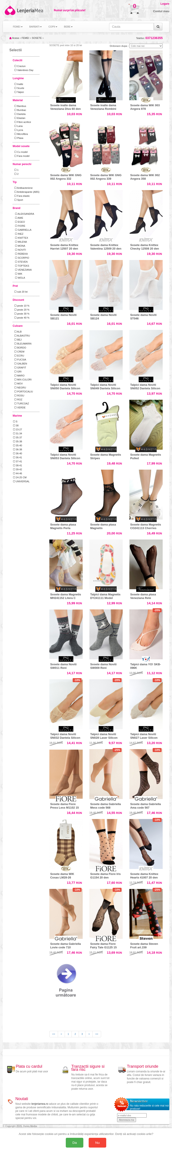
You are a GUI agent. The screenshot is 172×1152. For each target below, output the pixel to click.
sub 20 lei (20, 291)
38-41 (17, 465)
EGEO (19, 222)
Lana (18, 126)
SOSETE (37, 38)
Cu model (20, 152)
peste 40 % (21, 317)
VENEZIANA (22, 269)
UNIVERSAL (21, 481)
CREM (18, 351)
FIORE (19, 225)
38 (15, 425)
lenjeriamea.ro (39, 1103)
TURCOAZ (21, 403)
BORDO (19, 347)
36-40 (17, 453)
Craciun (19, 66)
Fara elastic (21, 196)
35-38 (17, 441)
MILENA (20, 241)
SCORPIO (21, 257)
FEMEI (25, 38)
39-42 (17, 469)
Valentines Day (23, 70)
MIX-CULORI (22, 379)
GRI (17, 371)
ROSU (18, 395)
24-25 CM (19, 477)
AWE (18, 218)
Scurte (18, 88)
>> (96, 1034)
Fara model (21, 156)
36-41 (17, 457)
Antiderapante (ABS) (26, 192)
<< (53, 1034)
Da (74, 1142)
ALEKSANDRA (23, 214)
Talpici (18, 92)
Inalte (18, 84)
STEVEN (20, 261)
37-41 (17, 461)
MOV (18, 383)
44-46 (17, 473)
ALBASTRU (21, 335)
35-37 (17, 437)
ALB (17, 331)
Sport (18, 200)
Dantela (19, 114)
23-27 (17, 429)
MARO (18, 375)
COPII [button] (52, 26)
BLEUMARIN (22, 343)
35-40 (17, 445)
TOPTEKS (21, 265)
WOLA (19, 277)
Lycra (18, 130)
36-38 (17, 449)
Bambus (19, 106)
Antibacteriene (23, 188)
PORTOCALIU (23, 391)
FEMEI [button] (18, 26)
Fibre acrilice (22, 122)
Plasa (18, 138)
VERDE (19, 407)
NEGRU (19, 387)
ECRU (18, 355)
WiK (17, 273)
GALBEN (20, 363)
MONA (19, 245)
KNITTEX (20, 237)
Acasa (14, 38)
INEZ (18, 233)
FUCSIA (19, 359)
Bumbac (19, 110)
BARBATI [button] (35, 26)
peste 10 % (21, 305)
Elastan (19, 118)
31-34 (17, 433)
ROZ (17, 399)
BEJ (17, 339)
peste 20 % (21, 309)
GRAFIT (19, 367)
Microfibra (20, 134)
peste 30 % (21, 313)
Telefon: (149, 38)
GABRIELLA (22, 229)
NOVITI (19, 249)
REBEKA (20, 253)
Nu (97, 1142)
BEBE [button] (68, 26)
